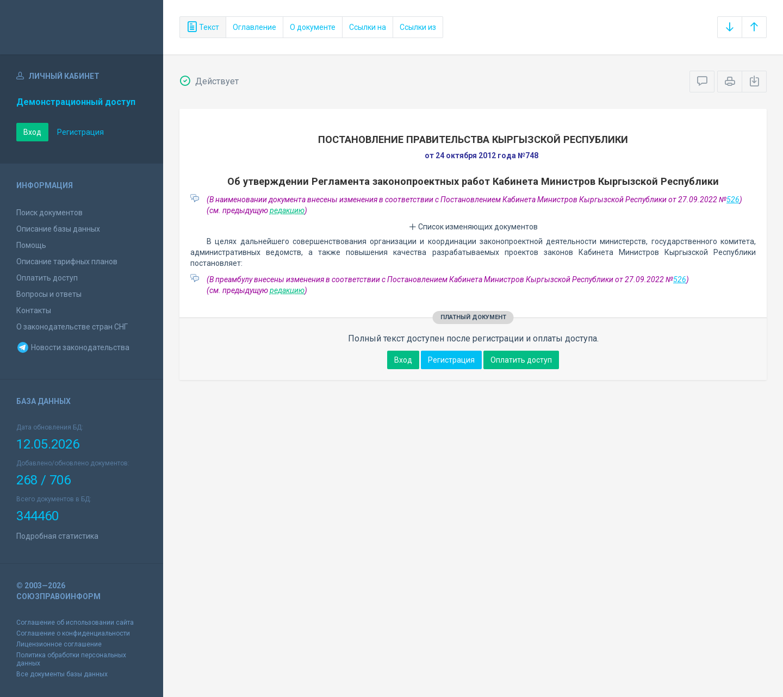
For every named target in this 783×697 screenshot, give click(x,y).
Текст (203, 27)
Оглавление (254, 27)
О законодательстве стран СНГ (72, 326)
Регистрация (80, 132)
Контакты (33, 310)
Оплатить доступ (47, 277)
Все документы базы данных (62, 674)
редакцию (287, 210)
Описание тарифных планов (66, 261)
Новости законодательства (72, 347)
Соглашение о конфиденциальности (73, 633)
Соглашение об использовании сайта (75, 622)
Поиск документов (49, 212)
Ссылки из (418, 27)
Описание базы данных (58, 229)
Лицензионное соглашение (59, 644)
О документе (312, 27)
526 (732, 199)
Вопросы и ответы (49, 294)
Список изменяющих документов (473, 226)
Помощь (31, 245)
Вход (32, 132)
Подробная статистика (57, 536)
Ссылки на (367, 27)
